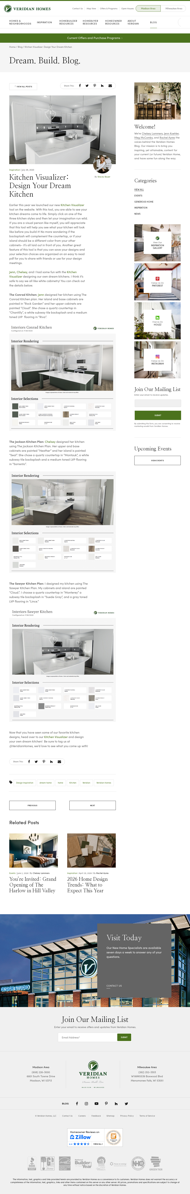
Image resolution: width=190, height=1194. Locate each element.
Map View (86, 10)
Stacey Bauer (104, 176)
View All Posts (23, 86)
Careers (82, 1115)
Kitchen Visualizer (72, 205)
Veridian (86, 782)
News (137, 213)
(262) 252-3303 (147, 1072)
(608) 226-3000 (41, 1072)
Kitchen (72, 782)
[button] (80, 85)
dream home (46, 782)
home (60, 782)
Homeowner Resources (113, 27)
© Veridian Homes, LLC (45, 1115)
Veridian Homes (103, 782)
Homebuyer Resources (90, 27)
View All (139, 189)
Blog (153, 27)
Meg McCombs (143, 137)
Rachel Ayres (102, 873)
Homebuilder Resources (68, 27)
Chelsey (22, 272)
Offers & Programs (103, 10)
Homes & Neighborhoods (20, 27)
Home (12, 46)
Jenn (12, 272)
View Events (157, 460)
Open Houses (122, 10)
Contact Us (72, 10)
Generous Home (143, 201)
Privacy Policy (127, 1115)
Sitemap (110, 1115)
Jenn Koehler (171, 133)
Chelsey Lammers (41, 873)
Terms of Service (147, 1115)
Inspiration (44, 27)
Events (12, 873)
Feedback (96, 1115)
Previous (32, 805)
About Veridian (133, 27)
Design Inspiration (24, 782)
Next (92, 805)
